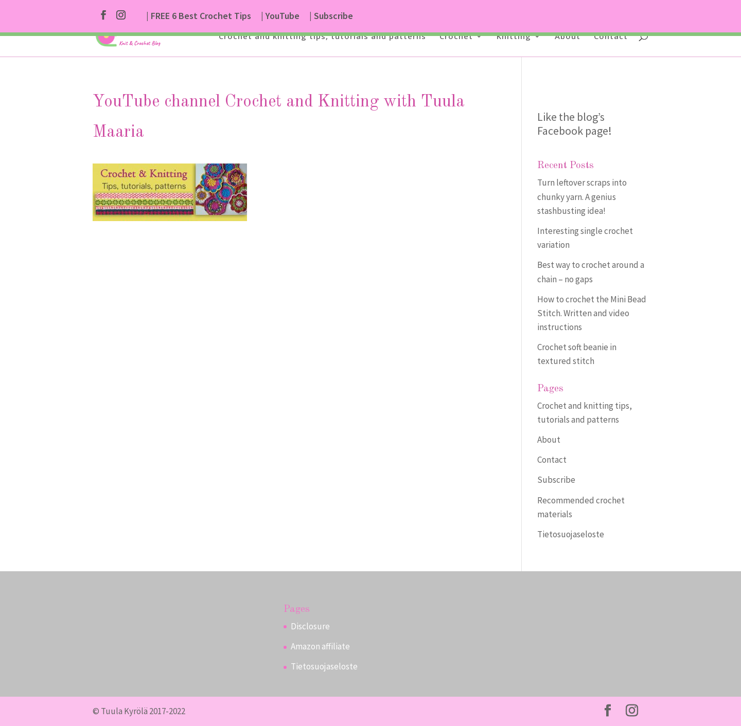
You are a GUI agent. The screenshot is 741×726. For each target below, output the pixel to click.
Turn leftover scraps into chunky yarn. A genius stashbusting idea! (582, 196)
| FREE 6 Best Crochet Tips (198, 16)
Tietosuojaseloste (570, 534)
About (567, 36)
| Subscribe (331, 16)
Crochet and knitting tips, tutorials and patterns (322, 36)
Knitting (514, 36)
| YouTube (280, 16)
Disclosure (310, 626)
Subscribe (556, 479)
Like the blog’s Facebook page (572, 124)
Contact (611, 36)
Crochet (456, 36)
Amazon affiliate (320, 646)
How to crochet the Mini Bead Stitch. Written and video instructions (591, 313)
